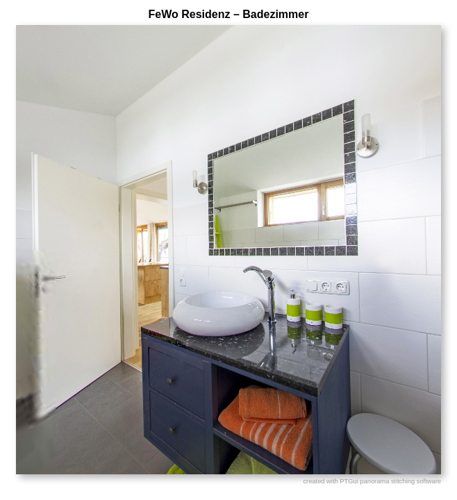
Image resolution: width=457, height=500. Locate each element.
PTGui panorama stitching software (390, 481)
